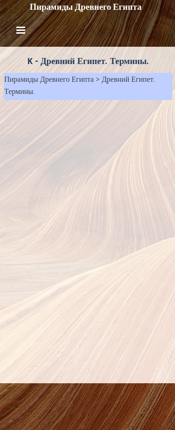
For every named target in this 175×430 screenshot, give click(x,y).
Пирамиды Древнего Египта (86, 7)
